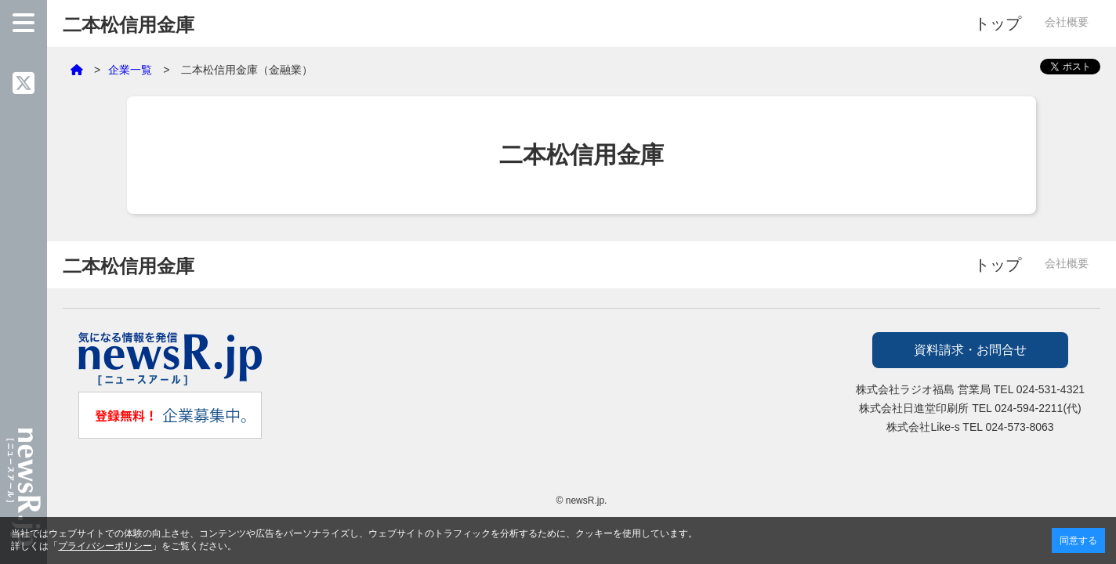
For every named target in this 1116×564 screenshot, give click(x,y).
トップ (997, 23)
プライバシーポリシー (105, 545)
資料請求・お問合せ (970, 349)
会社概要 (1067, 22)
